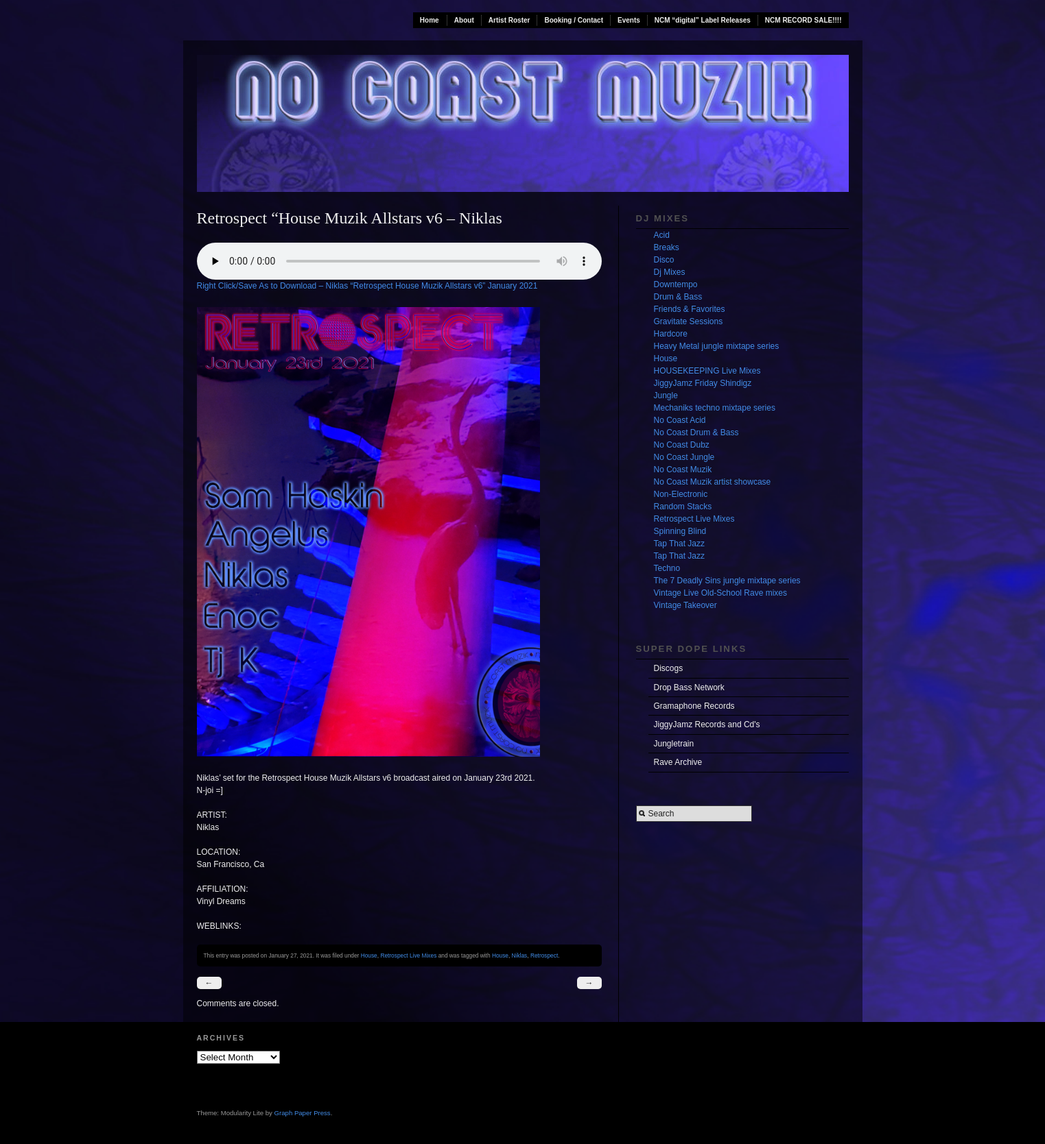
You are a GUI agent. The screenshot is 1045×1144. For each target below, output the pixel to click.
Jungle (666, 395)
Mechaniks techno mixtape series (714, 408)
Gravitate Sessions (688, 321)
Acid (662, 235)
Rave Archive (678, 762)
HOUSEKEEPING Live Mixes (707, 371)
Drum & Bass (678, 297)
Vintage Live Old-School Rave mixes (721, 593)
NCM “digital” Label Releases (703, 20)
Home (429, 20)
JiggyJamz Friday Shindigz (703, 383)
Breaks (666, 247)
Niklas (520, 955)
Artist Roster (509, 20)
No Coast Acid (680, 420)
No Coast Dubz (681, 445)
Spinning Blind (680, 531)
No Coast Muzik (683, 469)
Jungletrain (674, 744)
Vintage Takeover (685, 605)
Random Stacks (683, 506)
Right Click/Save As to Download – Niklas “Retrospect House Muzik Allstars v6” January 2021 (367, 286)
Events (629, 20)
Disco (664, 260)
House (369, 955)
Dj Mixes (669, 272)
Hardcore (671, 334)
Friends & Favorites (689, 309)
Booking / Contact (573, 20)
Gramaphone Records (694, 706)
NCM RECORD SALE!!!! (803, 20)
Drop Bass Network (689, 687)
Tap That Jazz (679, 543)
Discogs (668, 668)
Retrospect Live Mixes (408, 955)
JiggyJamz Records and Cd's (707, 724)
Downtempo (676, 284)
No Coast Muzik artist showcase (712, 482)
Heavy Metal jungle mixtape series (716, 346)
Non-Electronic (681, 494)
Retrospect (544, 955)
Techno (667, 568)
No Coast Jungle (684, 457)
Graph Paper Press (302, 1113)
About (464, 20)
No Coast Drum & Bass (696, 432)
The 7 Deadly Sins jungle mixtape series (727, 580)
